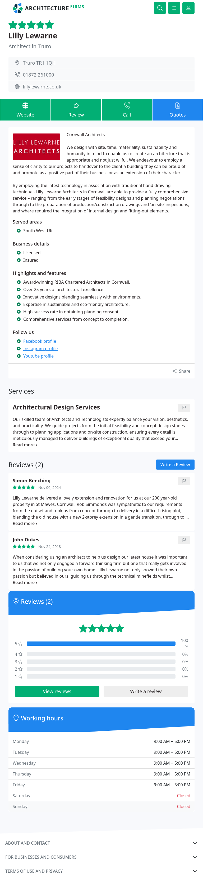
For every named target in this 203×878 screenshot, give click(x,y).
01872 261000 (38, 75)
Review (76, 109)
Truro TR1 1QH (39, 63)
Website (25, 109)
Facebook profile (39, 341)
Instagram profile (40, 348)
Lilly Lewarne (32, 35)
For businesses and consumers (40, 857)
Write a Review (175, 464)
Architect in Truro (29, 46)
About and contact (27, 843)
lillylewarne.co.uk (42, 86)
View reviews (57, 691)
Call (127, 109)
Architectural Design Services (56, 407)
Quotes (178, 109)
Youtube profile (38, 356)
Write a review (146, 691)
